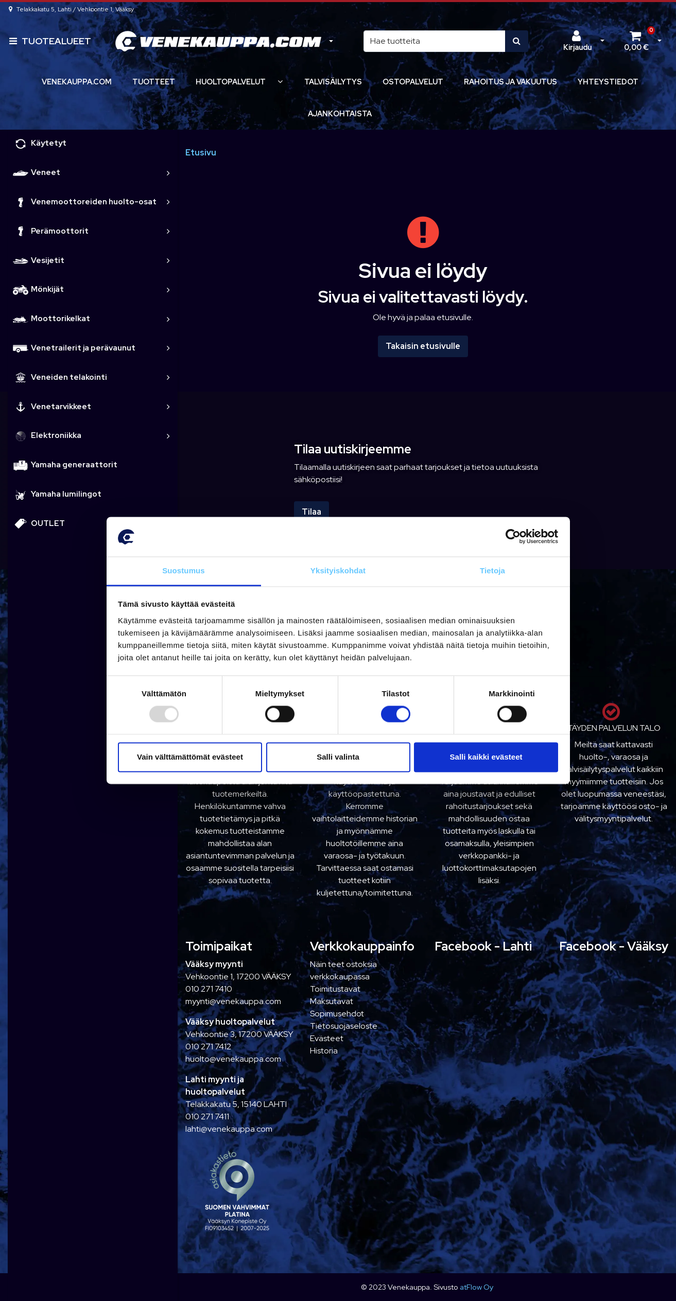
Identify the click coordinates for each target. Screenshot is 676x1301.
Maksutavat (331, 1001)
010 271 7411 (207, 1116)
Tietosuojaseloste (343, 1026)
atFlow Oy (476, 1287)
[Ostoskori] (636, 41)
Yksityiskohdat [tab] (338, 570)
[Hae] (434, 41)
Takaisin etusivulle (423, 346)
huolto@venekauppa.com (233, 1058)
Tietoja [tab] (492, 570)
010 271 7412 (208, 1046)
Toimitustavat (335, 988)
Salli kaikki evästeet (486, 756)
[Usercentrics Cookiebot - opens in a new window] (513, 536)
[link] (168, 172)
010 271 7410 (208, 988)
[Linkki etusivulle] (218, 41)
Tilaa (311, 511)
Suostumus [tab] (183, 570)
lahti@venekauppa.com (228, 1128)
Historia (324, 1050)
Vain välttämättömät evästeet (190, 756)
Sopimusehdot (337, 1013)
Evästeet (326, 1038)
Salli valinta (338, 756)
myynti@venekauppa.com (233, 1001)
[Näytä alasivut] (280, 81)
